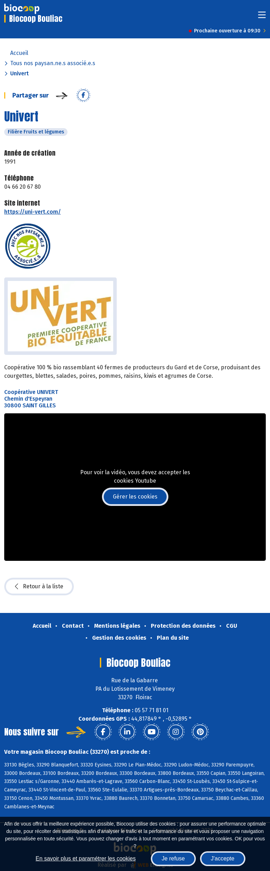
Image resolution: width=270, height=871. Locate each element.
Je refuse (173, 858)
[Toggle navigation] (262, 17)
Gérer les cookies (135, 496)
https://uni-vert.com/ (32, 211)
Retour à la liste (39, 586)
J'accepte (222, 858)
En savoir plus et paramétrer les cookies (86, 858)
